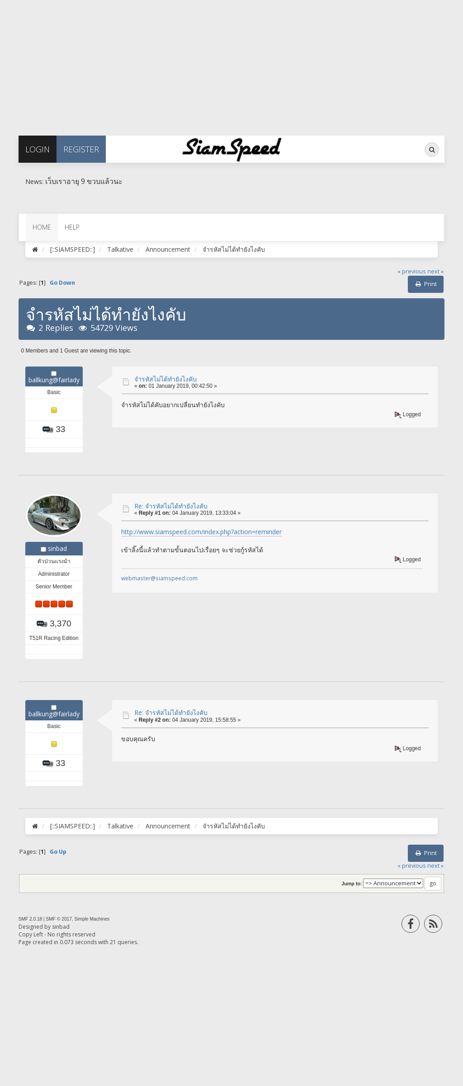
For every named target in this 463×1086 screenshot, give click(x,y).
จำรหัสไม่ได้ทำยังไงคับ (165, 379)
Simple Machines (92, 919)
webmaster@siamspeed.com (159, 578)
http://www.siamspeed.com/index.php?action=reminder (201, 531)
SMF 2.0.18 (31, 919)
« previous (411, 271)
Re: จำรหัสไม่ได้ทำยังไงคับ (171, 506)
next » (435, 271)
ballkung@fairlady (54, 380)
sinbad (57, 548)
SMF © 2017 (59, 919)
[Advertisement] (231, 63)
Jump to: (351, 883)
